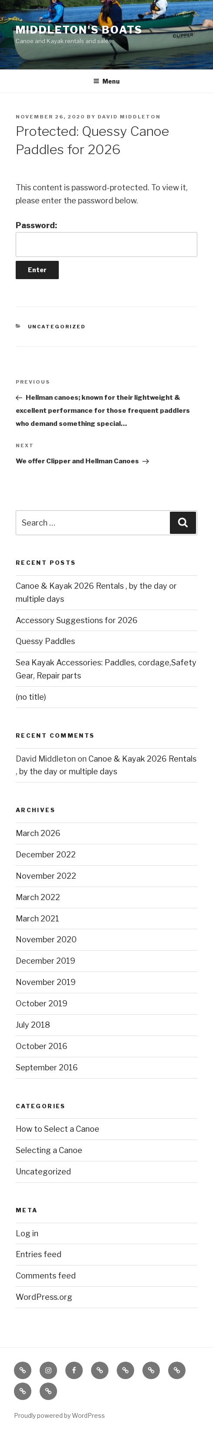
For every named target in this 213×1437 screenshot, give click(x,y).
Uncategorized (57, 327)
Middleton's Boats (79, 30)
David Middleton (129, 117)
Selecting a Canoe (49, 1150)
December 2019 (45, 960)
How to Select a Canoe (57, 1128)
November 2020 (46, 939)
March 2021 (37, 918)
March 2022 (38, 897)
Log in (27, 1233)
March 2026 (38, 833)
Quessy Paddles (45, 641)
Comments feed (46, 1275)
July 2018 (33, 1024)
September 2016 (47, 1067)
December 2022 (46, 854)
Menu (106, 81)
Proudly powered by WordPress (59, 1415)
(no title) (31, 697)
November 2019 (46, 982)
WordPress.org (44, 1297)
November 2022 (46, 875)
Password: (106, 239)
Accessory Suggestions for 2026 (77, 620)
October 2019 (42, 1003)
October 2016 (42, 1046)
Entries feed (38, 1254)
